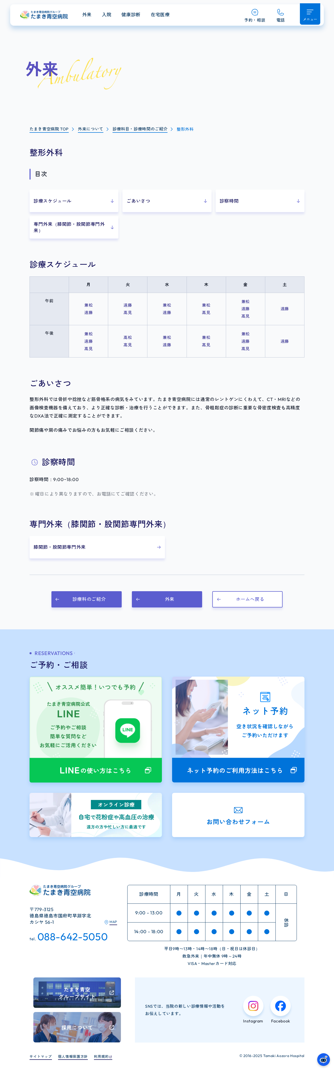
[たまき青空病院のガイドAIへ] (323, 1059)
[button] (74, 201)
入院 (116, 16)
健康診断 (141, 16)
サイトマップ (42, 1056)
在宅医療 (170, 16)
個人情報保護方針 (78, 1056)
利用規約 (109, 1056)
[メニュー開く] (309, 15)
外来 (97, 16)
